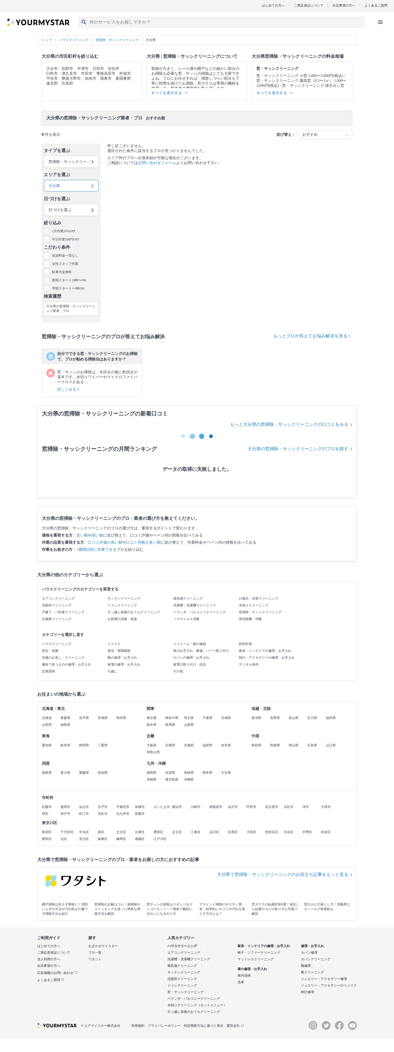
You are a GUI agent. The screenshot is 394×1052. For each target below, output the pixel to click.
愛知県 (47, 745)
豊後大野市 (71, 78)
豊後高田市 (105, 73)
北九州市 (122, 814)
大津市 (326, 807)
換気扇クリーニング (188, 598)
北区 (63, 839)
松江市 (84, 814)
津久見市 (69, 73)
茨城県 (226, 718)
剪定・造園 (50, 651)
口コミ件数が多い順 (143, 542)
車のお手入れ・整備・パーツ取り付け (201, 651)
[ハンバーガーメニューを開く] (380, 22)
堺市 (45, 814)
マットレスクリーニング (255, 959)
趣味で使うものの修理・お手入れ (66, 664)
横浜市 (177, 807)
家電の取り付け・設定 (189, 664)
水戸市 (103, 807)
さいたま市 (161, 807)
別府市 (67, 69)
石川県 (312, 718)
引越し (112, 671)
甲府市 (251, 807)
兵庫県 (170, 745)
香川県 (65, 773)
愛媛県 (84, 773)
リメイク (114, 644)
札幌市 (47, 807)
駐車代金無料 (62, 272)
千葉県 (207, 718)
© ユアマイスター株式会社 (100, 1025)
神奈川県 (171, 718)
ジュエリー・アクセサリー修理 (324, 979)
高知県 (103, 773)
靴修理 (306, 966)
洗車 (240, 982)
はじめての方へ (273, 5)
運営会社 (235, 1025)
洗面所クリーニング (56, 605)
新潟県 (256, 718)
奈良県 (226, 745)
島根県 (275, 745)
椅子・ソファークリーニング (258, 952)
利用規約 (137, 1025)
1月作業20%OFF (64, 231)
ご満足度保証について (53, 952)
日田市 (98, 69)
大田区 (251, 832)
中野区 (307, 832)
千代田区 (67, 832)
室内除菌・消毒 (250, 619)
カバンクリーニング (316, 959)
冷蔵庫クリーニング (56, 619)
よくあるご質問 (375, 5)
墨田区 (158, 832)
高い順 (97, 535)
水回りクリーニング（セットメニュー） (197, 1005)
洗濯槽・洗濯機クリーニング (194, 605)
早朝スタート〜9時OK (68, 288)
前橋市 (140, 807)
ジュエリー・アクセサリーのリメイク (329, 985)
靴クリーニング (312, 972)
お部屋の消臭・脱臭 (122, 619)
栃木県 (152, 725)
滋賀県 (207, 745)
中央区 (84, 832)
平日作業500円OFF (65, 239)
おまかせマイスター (103, 946)
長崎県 (189, 773)
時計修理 (307, 992)
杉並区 (326, 832)
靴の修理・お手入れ (122, 658)
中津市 (83, 69)
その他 (178, 671)
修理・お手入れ (312, 946)
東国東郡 (123, 78)
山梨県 (189, 725)
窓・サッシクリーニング (185, 992)
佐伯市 (113, 69)
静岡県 (84, 745)
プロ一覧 (95, 952)
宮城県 (103, 718)
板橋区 (103, 839)
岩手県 (84, 718)
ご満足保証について (308, 5)
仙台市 (84, 807)
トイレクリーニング (122, 605)
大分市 (52, 69)
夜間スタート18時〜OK (69, 280)
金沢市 (233, 807)
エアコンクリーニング (58, 598)
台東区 (140, 832)
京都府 (189, 745)
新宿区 (47, 832)
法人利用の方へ (48, 959)
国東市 (106, 78)
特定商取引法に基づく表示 (203, 1025)
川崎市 (196, 807)
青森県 (65, 718)
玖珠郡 (67, 83)
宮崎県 (152, 779)
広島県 (312, 745)
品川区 (214, 832)
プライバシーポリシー (164, 1025)
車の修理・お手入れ (252, 969)
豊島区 (47, 839)
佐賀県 (170, 773)
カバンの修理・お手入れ (191, 658)
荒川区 (84, 839)
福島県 (65, 725)
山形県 (47, 725)
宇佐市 (52, 78)
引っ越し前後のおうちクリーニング (134, 612)
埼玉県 (189, 718)
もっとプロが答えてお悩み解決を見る (311, 336)
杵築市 (125, 73)
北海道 (47, 718)
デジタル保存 (249, 664)
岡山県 (294, 745)
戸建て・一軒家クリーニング (63, 612)
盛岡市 (65, 807)
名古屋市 (271, 807)
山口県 (331, 745)
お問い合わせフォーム (157, 163)
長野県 (275, 718)
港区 (101, 832)
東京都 (152, 718)
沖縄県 (189, 779)
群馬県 (170, 725)
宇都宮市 (122, 807)
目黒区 (233, 832)
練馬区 (121, 839)
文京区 (121, 832)
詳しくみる (68, 389)
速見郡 (52, 83)
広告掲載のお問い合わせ (57, 973)
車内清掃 (244, 976)
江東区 (196, 832)
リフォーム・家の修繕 (189, 644)
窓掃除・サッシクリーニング (260, 612)
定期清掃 (48, 671)
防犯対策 (245, 644)
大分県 (226, 773)
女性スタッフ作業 (65, 264)
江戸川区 (160, 839)
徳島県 (47, 773)
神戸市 (65, 814)
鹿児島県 (171, 779)
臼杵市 (52, 73)
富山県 (294, 718)
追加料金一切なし (65, 255)
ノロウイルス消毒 (186, 619)
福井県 (331, 718)
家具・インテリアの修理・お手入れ (265, 651)
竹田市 (86, 73)
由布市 (90, 78)
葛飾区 (140, 839)
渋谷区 (289, 832)
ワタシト (95, 959)
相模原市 (215, 807)
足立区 (177, 832)
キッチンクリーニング (124, 598)
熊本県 (207, 773)
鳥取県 (256, 745)
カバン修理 (309, 952)
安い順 (82, 535)
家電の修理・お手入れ (124, 664)
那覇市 (140, 814)
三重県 (103, 745)
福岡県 (152, 773)
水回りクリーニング (253, 605)
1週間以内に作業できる (96, 550)
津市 (305, 807)
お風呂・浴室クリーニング (258, 598)
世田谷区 (271, 832)
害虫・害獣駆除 (119, 651)
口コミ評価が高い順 (105, 542)
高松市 (103, 814)
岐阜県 (65, 745)
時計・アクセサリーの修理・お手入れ (267, 658)
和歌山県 (153, 752)
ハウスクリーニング (56, 644)
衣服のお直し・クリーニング (63, 658)
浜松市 (289, 807)
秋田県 (121, 718)
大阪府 (152, 745)
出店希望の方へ (343, 5)
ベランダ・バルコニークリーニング (199, 612)
